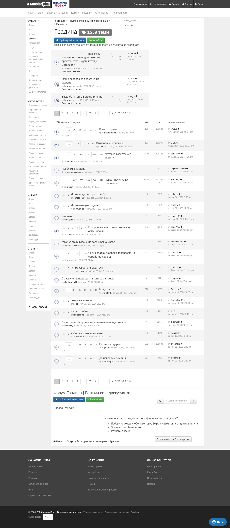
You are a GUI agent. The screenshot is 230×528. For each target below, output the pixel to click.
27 (96, 359)
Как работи (93, 472)
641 (101, 180)
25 (85, 359)
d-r (172, 311)
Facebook (135, 512)
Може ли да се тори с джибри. (89, 194)
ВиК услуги (34, 117)
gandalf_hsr (78, 198)
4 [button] (72, 113)
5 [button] (77, 113)
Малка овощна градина (85, 205)
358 (94, 154)
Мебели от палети (37, 289)
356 (81, 154)
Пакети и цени (154, 478)
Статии (187, 4)
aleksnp (107, 361)
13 (91, 130)
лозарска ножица (81, 300)
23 (74, 359)
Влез (199, 4)
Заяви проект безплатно (126, 427)
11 (80, 130)
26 (91, 359)
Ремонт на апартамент (34, 172)
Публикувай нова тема (70, 40)
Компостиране (108, 129)
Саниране (33, 76)
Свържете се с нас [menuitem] (38, 484)
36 (85, 290)
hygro (67, 86)
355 (75, 154)
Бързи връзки (181, 439)
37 (91, 290)
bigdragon (175, 322)
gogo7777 (175, 227)
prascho (175, 205)
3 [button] (67, 113)
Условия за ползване (93, 512)
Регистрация (154, 466)
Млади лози (106, 289)
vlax (66, 260)
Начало (59, 21)
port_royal (175, 153)
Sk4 (102, 146)
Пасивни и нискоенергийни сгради (36, 59)
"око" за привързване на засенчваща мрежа (88, 242)
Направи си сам (36, 284)
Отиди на (163, 439)
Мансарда (33, 239)
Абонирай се (95, 40)
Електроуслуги (35, 126)
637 (75, 180)
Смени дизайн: (129, 20)
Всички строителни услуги (37, 184)
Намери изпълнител (98, 478)
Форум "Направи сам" (40, 495)
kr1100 (174, 129)
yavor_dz (80, 209)
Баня (40, 12)
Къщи (31, 47)
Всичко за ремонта (71, 71)
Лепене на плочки (37, 148)
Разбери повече (121, 431)
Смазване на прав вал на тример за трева (88, 278)
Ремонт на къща (36, 178)
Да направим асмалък (112, 358)
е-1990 (107, 293)
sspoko (70, 161)
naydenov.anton (74, 172)
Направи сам (119, 12)
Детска (75, 12)
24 (80, 359)
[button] (112, 113)
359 (101, 154)
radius (69, 234)
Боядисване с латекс (38, 105)
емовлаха (176, 344)
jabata (107, 347)
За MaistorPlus (36, 466)
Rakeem (175, 289)
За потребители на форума (102, 489)
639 (88, 180)
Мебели (32, 221)
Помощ (92, 484)
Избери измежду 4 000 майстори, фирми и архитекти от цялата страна (154, 423)
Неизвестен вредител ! (89, 267)
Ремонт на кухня (36, 162)
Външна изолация (37, 130)
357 (88, 154)
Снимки (174, 4)
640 (94, 180)
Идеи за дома (35, 297)
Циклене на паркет (37, 139)
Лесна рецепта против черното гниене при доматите (94, 322)
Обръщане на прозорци (35, 111)
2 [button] (62, 113)
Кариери (32, 472)
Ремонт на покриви (37, 153)
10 (74, 130)
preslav (70, 187)
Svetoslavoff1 (70, 245)
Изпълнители (158, 4)
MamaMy (175, 179)
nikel (75, 304)
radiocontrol (78, 315)
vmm (69, 68)
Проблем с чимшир (73, 168)
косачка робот (79, 311)
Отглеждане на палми (109, 143)
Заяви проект (139, 4)
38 (96, 290)
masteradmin (110, 132)
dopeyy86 (69, 219)
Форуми (33, 21)
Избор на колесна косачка (87, 333)
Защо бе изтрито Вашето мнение (82, 96)
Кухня (31, 12)
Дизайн (32, 230)
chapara (175, 278)
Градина (87, 12)
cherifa (133, 53)
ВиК (30, 71)
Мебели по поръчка (38, 135)
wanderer (80, 336)
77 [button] (90, 113)
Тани (132, 78)
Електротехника (36, 52)
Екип (30, 489)
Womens (67, 216)
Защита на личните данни (117, 512)
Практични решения (71, 89)
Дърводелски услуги (38, 122)
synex (82, 271)
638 (81, 180)
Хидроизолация (36, 80)
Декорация (33, 235)
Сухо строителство (37, 92)
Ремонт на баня (36, 157)
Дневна (51, 12)
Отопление (101, 12)
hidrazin (174, 194)
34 (74, 290)
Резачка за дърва (110, 344)
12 (85, 130)
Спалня (63, 12)
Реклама (33, 478)
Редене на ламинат (37, 144)
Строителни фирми (37, 166)
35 (80, 290)
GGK (173, 143)
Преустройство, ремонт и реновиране (89, 21)
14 (96, 130)
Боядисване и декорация (35, 86)
